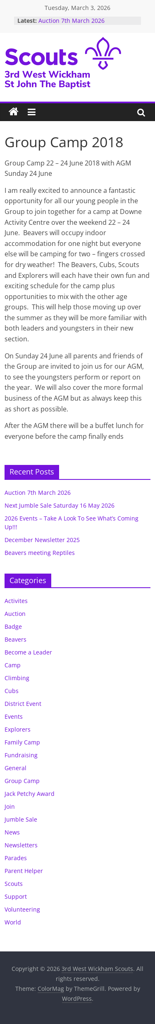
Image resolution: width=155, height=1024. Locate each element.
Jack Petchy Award (30, 794)
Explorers (18, 729)
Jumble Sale (21, 819)
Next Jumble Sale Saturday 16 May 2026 (59, 505)
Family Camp (22, 742)
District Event (23, 704)
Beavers (15, 639)
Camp (13, 665)
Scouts (14, 884)
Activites (16, 601)
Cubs (12, 691)
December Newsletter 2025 (42, 540)
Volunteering (22, 909)
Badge (13, 626)
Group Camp (22, 781)
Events (14, 716)
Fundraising (21, 755)
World (13, 922)
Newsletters (21, 845)
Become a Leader (28, 652)
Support (16, 896)
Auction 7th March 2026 (71, 20)
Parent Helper (24, 871)
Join (10, 806)
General (15, 768)
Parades (16, 858)
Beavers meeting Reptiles (40, 553)
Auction (15, 614)
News (12, 832)
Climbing (17, 678)
